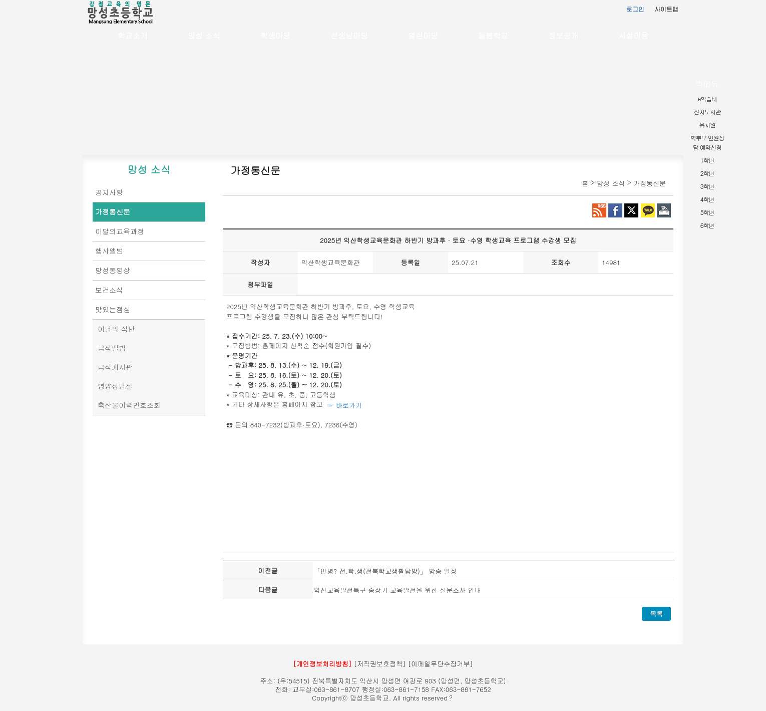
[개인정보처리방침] (322, 663)
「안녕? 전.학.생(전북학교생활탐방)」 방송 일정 (385, 571)
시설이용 (633, 35)
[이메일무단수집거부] (440, 663)
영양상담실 (115, 386)
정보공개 (563, 35)
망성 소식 (204, 35)
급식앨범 (112, 348)
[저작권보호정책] (380, 663)
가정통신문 (112, 211)
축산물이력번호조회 (129, 405)
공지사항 (109, 192)
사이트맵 (666, 9)
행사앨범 (109, 251)
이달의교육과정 (119, 231)
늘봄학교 (493, 35)
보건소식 (109, 290)
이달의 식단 (116, 329)
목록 (656, 613)
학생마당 (275, 35)
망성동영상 (112, 270)
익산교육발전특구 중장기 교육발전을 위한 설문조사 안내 (397, 590)
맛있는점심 (112, 309)
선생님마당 (349, 35)
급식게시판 (115, 367)
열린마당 (423, 35)
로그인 (635, 9)
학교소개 (133, 35)
